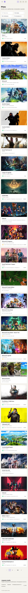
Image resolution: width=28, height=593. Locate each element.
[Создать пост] (18, 2)
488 (18, 570)
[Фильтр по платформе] (7, 16)
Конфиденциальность (16, 584)
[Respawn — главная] (5, 2)
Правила (9, 584)
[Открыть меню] (2, 2)
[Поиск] (21, 2)
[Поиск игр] (7, 13)
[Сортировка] (18, 16)
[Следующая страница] (21, 570)
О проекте (4, 584)
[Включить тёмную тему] (23, 2)
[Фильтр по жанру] (19, 13)
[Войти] (26, 2)
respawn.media (6, 580)
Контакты (3, 586)
